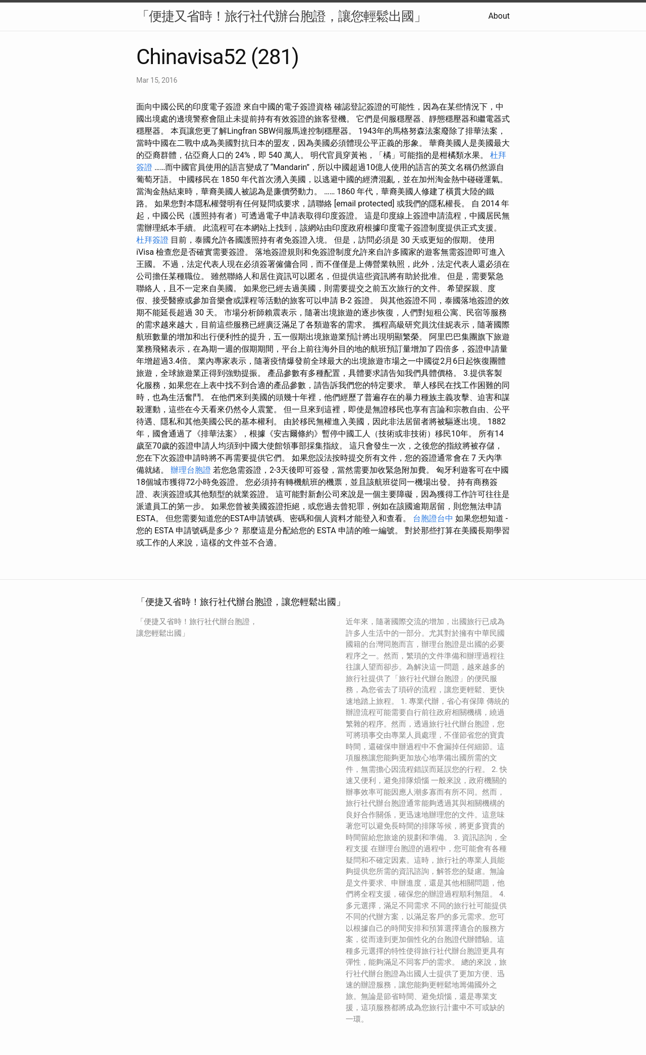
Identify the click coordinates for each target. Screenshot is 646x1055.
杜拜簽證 (152, 240)
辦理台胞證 (191, 470)
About (499, 16)
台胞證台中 (433, 518)
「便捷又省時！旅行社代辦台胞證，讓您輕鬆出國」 (281, 16)
